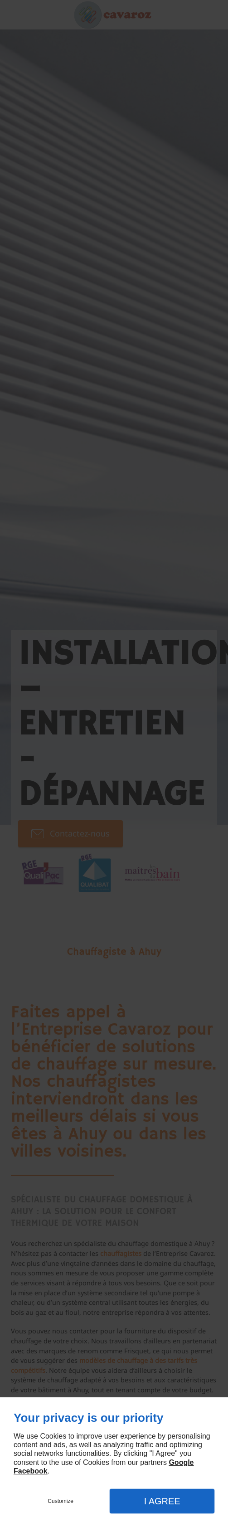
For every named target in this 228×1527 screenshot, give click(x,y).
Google (181, 1462)
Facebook (31, 1471)
